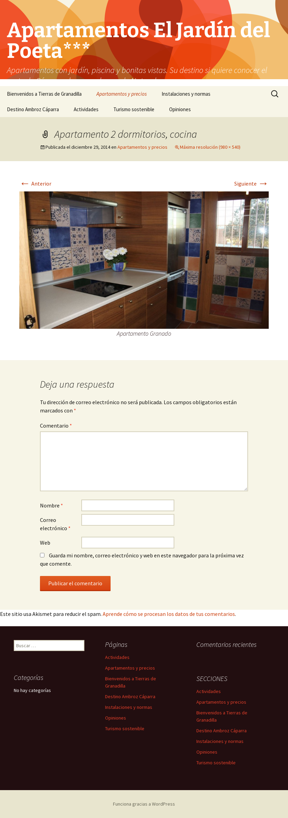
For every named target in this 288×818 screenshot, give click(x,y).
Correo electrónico (55, 524)
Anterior (35, 183)
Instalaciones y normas (186, 94)
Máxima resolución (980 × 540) (210, 147)
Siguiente (251, 183)
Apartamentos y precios (121, 94)
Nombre (51, 505)
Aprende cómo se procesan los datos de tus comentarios (169, 613)
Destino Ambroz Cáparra (33, 109)
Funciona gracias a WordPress (144, 804)
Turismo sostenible (133, 109)
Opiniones (180, 109)
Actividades (86, 109)
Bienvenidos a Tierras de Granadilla (44, 94)
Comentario (56, 425)
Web (45, 542)
